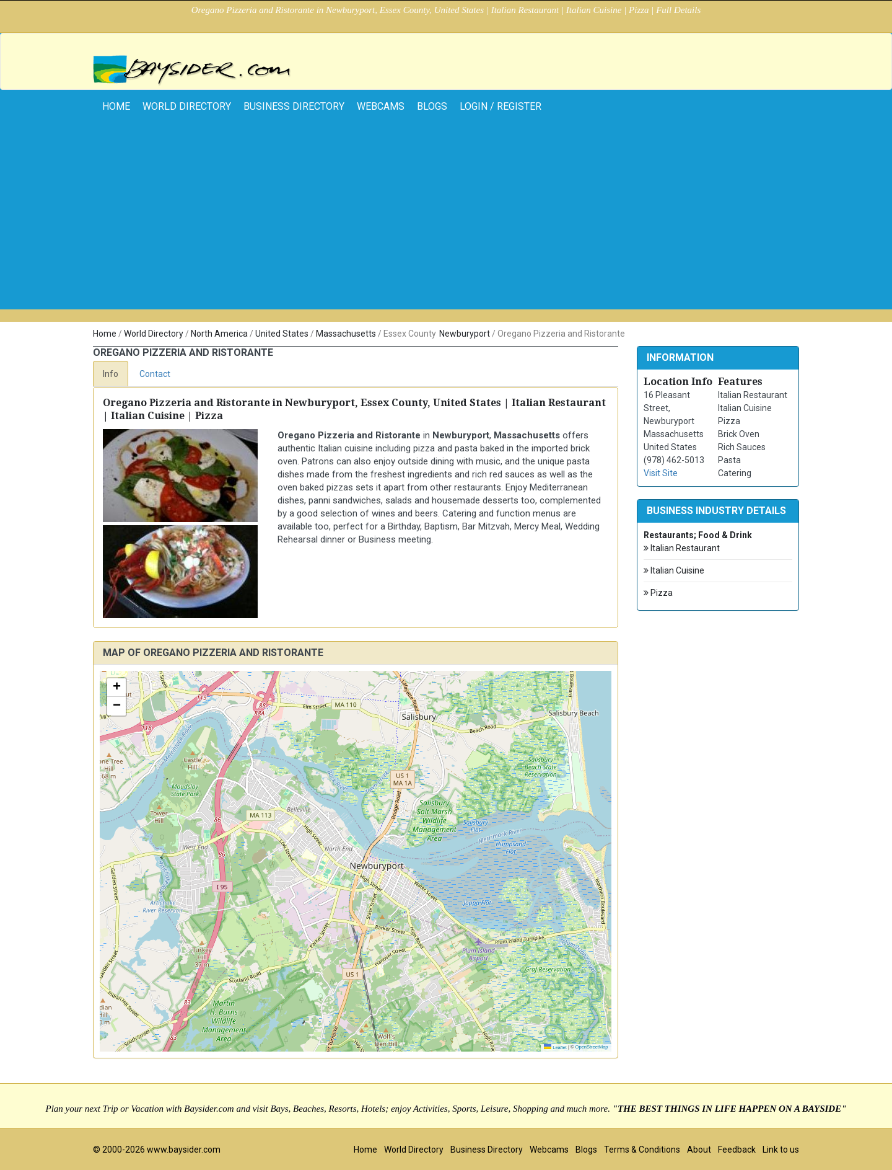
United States (281, 334)
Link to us (781, 1149)
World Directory (186, 106)
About (699, 1149)
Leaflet (555, 1047)
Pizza (658, 593)
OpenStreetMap (591, 1047)
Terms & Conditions (642, 1149)
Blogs (432, 106)
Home (104, 334)
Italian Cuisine (674, 570)
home (116, 106)
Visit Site (661, 473)
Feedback (737, 1149)
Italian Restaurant (682, 548)
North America (219, 334)
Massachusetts (346, 334)
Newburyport (464, 334)
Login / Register (500, 106)
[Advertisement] (446, 222)
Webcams (380, 106)
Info (110, 374)
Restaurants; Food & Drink (698, 535)
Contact (154, 374)
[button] (116, 687)
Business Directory (293, 106)
